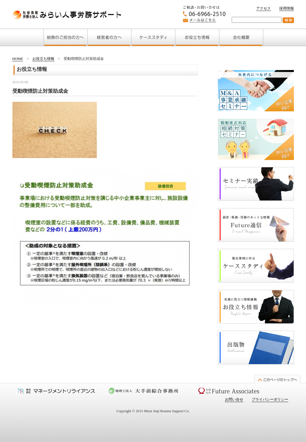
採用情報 (286, 8)
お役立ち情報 (43, 59)
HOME (17, 59)
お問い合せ (234, 399)
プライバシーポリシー (270, 399)
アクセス (263, 8)
